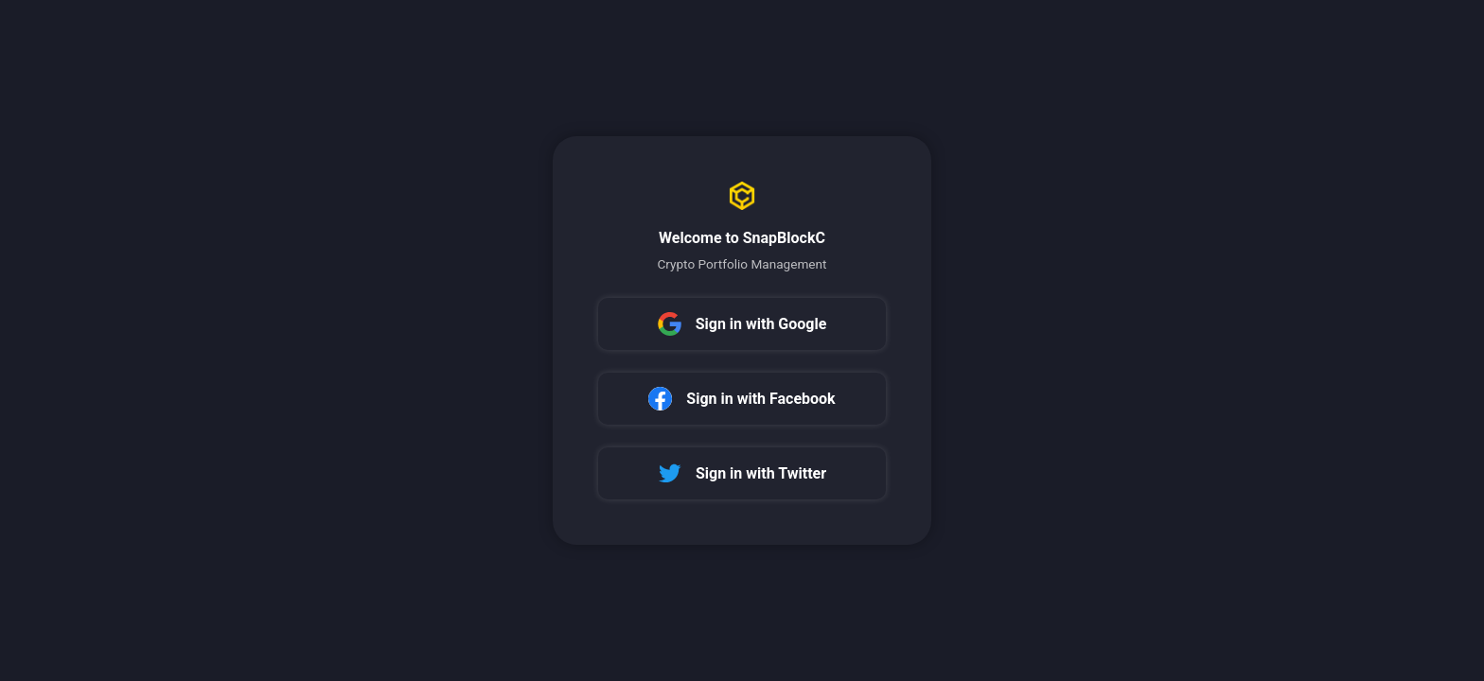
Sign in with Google (742, 324)
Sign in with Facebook (741, 398)
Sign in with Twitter (742, 473)
